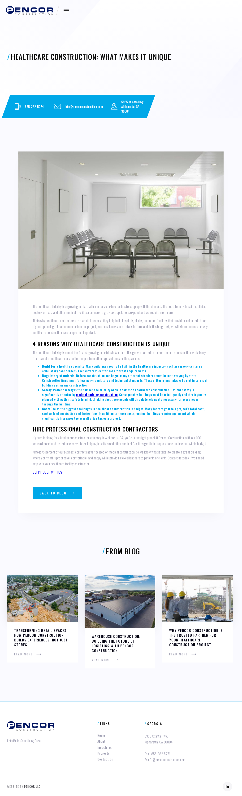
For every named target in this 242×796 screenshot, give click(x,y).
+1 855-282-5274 (159, 753)
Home (101, 735)
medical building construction (97, 394)
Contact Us (105, 758)
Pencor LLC (32, 786)
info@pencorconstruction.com (84, 106)
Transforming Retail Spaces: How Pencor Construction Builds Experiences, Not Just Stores (41, 637)
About (101, 741)
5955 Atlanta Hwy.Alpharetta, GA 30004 (132, 106)
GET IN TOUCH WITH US (47, 472)
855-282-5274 (34, 106)
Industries (104, 747)
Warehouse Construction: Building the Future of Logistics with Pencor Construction (116, 643)
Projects (103, 753)
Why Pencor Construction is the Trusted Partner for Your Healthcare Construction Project (196, 637)
